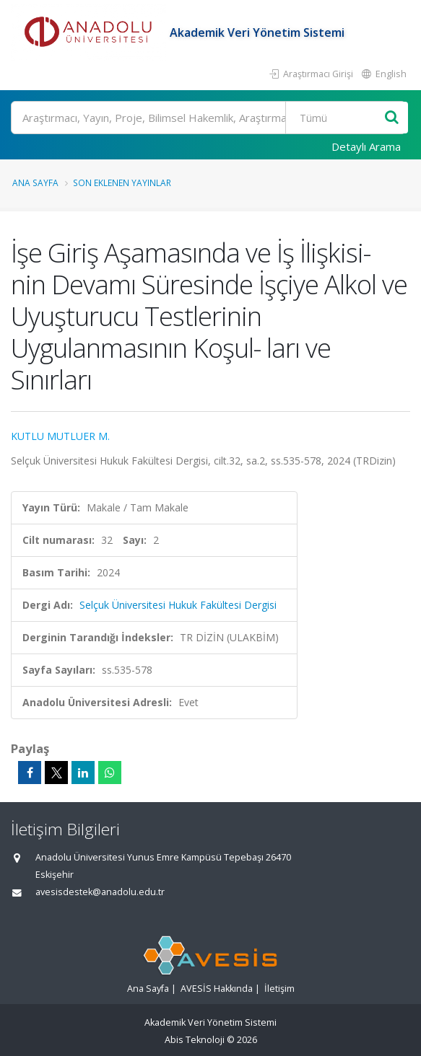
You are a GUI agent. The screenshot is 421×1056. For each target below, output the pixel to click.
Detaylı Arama (366, 146)
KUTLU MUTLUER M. (60, 436)
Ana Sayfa (35, 182)
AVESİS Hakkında (217, 988)
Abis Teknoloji (195, 1040)
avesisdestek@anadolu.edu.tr (100, 892)
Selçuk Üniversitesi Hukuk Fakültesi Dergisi (178, 605)
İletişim (279, 988)
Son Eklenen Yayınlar (122, 182)
